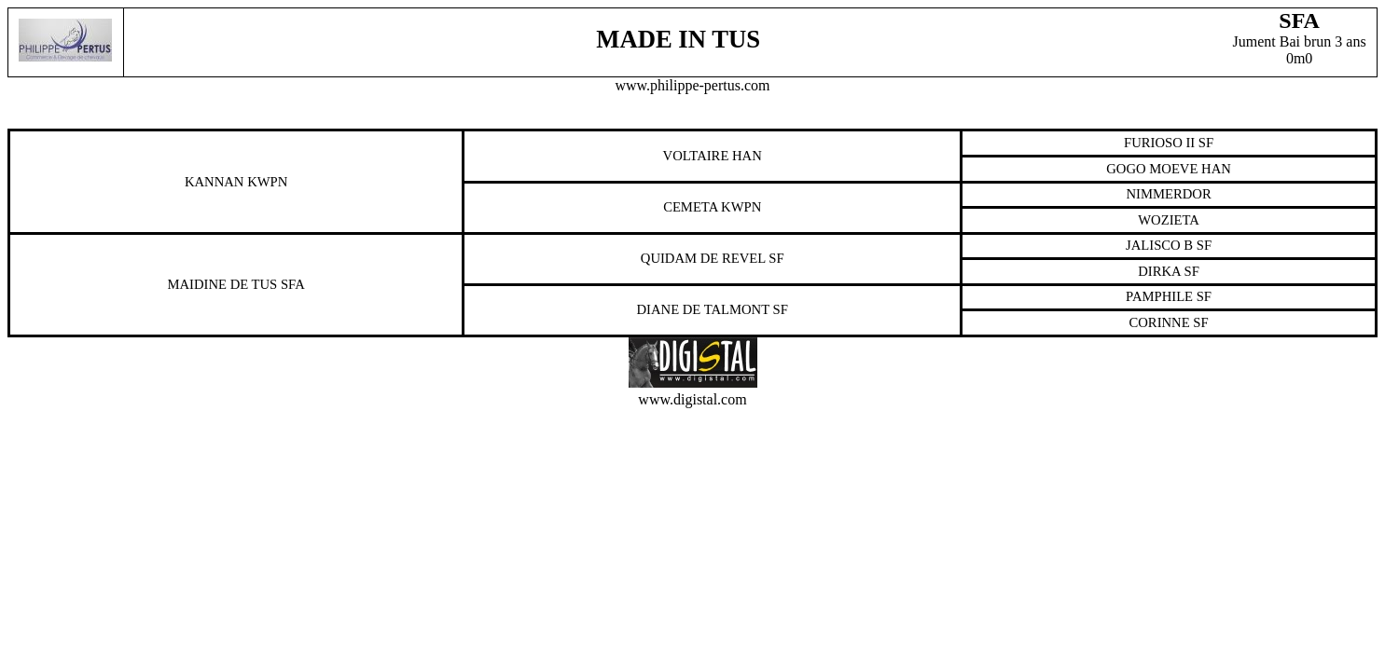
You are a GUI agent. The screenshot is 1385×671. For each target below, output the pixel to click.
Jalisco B (1159, 245)
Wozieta (1168, 219)
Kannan (214, 181)
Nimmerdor (1168, 193)
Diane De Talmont (703, 309)
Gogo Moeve (1152, 168)
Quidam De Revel (703, 258)
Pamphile (1159, 296)
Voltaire (696, 155)
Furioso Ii (1159, 142)
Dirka (1159, 271)
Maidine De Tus (222, 284)
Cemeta (690, 206)
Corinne (1159, 322)
